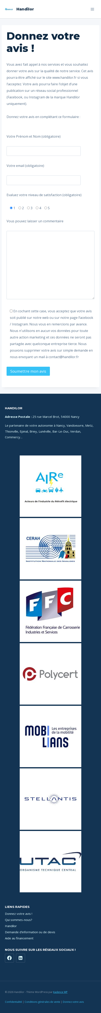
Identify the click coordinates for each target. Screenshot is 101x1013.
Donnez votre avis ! (18, 914)
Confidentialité (13, 1002)
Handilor (11, 926)
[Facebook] (9, 958)
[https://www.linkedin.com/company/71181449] (20, 958)
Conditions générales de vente (42, 1002)
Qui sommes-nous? (18, 920)
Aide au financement (19, 938)
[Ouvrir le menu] (92, 9)
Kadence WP (60, 992)
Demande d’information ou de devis (30, 932)
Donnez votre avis (73, 1002)
